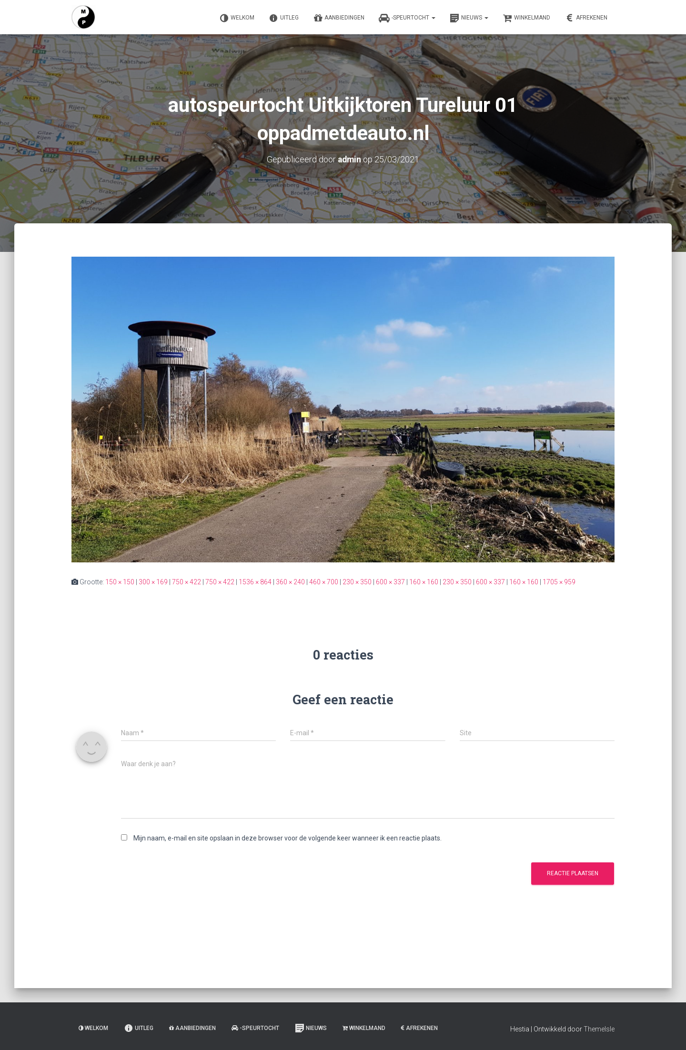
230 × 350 (357, 581)
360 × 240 (290, 581)
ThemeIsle (599, 1029)
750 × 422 (186, 581)
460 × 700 (323, 581)
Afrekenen (586, 18)
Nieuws (469, 18)
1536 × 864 (255, 581)
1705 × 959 (559, 581)
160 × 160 (423, 581)
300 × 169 (153, 581)
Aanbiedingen (338, 18)
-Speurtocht (407, 18)
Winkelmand (526, 18)
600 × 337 (390, 581)
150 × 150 (119, 581)
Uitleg (284, 18)
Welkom (236, 18)
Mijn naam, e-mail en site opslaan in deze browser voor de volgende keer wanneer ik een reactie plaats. (287, 837)
